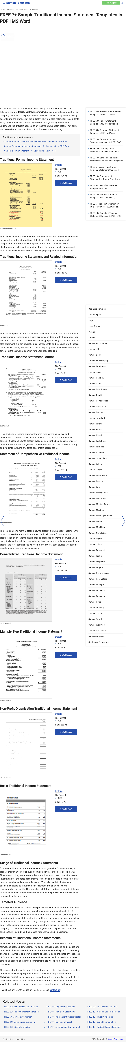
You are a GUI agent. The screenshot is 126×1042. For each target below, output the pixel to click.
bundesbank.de (6, 623)
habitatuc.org (5, 778)
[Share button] (3, 36)
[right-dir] (123, 521)
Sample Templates (115, 1039)
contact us (55, 990)
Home (2, 9)
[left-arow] (2, 521)
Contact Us (7, 1039)
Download (66, 183)
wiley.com (4, 325)
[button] (122, 2)
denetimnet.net (6, 523)
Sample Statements (32, 9)
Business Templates (15, 9)
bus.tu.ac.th (4, 426)
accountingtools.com (8, 229)
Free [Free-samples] (110, 3)
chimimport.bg (5, 855)
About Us (20, 1039)
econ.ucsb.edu (5, 700)
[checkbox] (4, 2)
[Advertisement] (63, 45)
